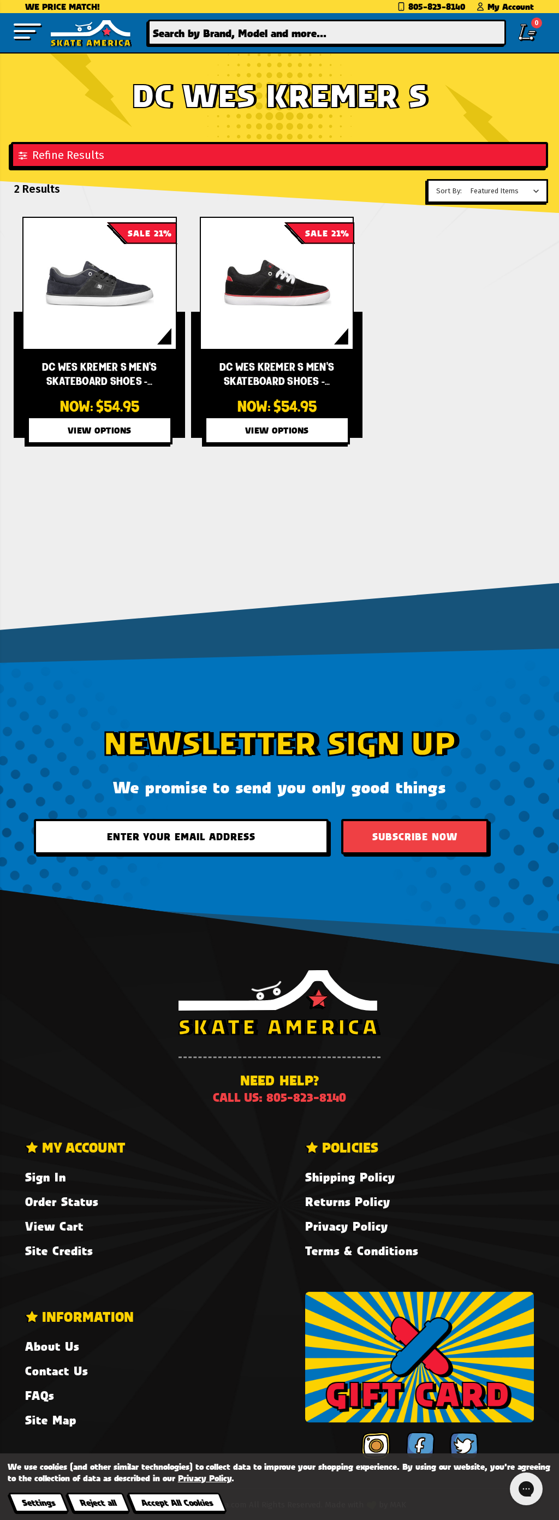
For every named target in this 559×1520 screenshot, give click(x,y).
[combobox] (327, 32)
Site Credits (59, 1250)
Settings (38, 1502)
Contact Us (56, 1370)
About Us (52, 1346)
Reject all (98, 1502)
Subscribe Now (414, 836)
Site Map (50, 1419)
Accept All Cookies (177, 1502)
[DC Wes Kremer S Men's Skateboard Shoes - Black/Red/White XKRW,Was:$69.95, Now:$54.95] (277, 283)
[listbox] (507, 191)
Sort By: (449, 191)
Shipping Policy (350, 1176)
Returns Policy (347, 1201)
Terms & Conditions (361, 1250)
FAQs (39, 1395)
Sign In (45, 1176)
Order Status (61, 1201)
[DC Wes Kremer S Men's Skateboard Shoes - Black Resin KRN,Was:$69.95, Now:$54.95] (99, 283)
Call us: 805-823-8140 (279, 1097)
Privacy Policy (346, 1226)
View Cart (54, 1226)
